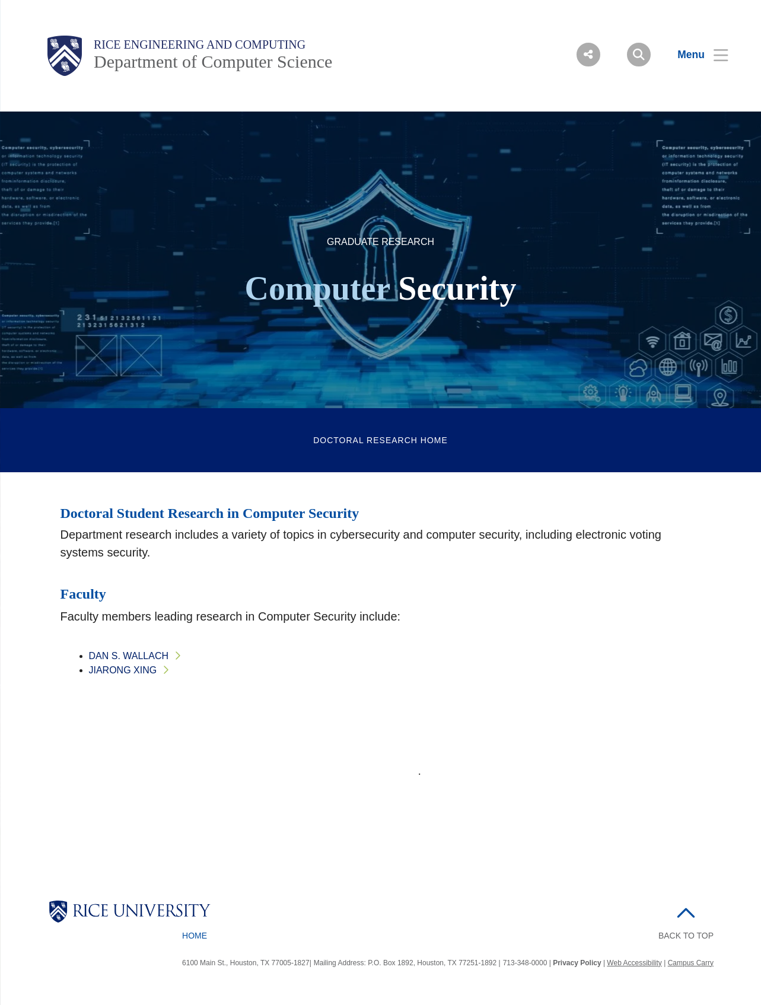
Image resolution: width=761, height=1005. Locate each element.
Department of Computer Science (213, 61)
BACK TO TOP (686, 935)
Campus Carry (691, 963)
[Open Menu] (695, 54)
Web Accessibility (634, 963)
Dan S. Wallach (129, 656)
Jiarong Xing (123, 670)
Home (194, 935)
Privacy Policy (577, 963)
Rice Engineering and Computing (199, 44)
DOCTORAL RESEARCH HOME (380, 440)
